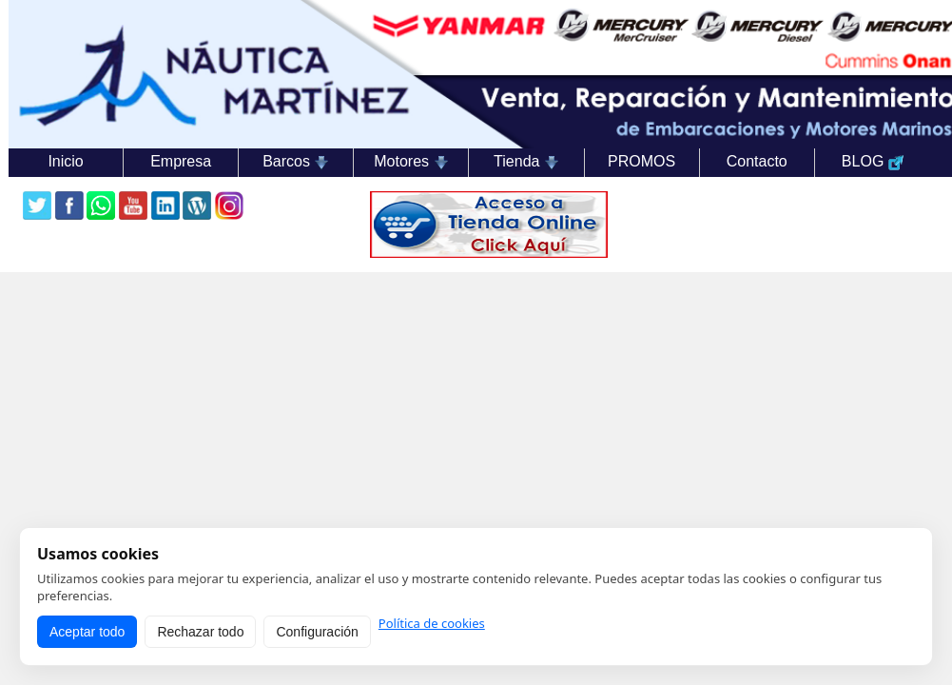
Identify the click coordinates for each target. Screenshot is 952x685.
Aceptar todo (87, 631)
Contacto (757, 161)
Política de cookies (432, 624)
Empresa (180, 161)
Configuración (317, 631)
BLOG (872, 161)
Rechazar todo (200, 631)
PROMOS (641, 161)
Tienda (526, 161)
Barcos (295, 161)
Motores (411, 161)
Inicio (65, 161)
